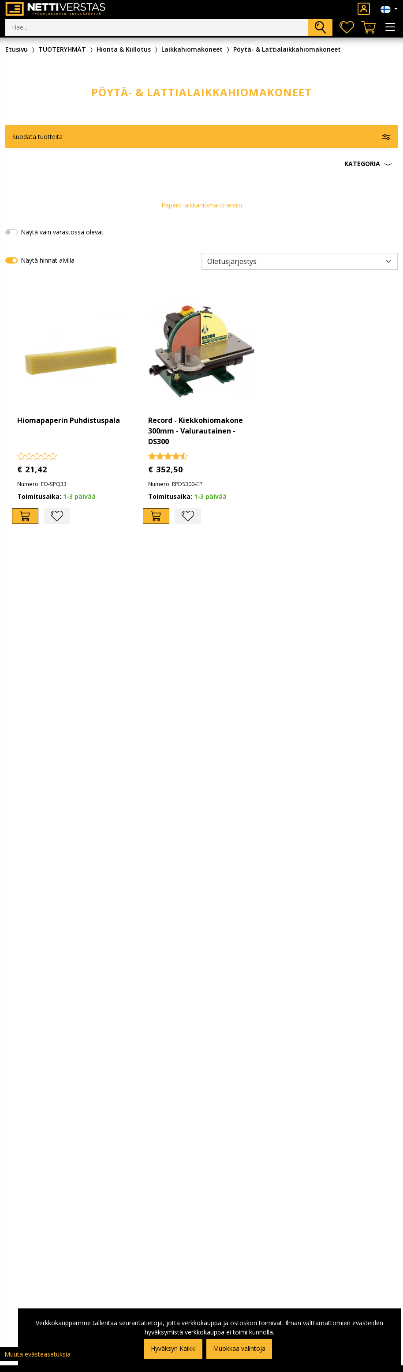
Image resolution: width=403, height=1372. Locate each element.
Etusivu (16, 49)
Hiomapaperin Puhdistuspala (68, 420)
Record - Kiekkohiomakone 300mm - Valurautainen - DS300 (195, 430)
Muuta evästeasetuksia (37, 1354)
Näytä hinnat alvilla (48, 260)
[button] (201, 164)
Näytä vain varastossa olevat (62, 232)
